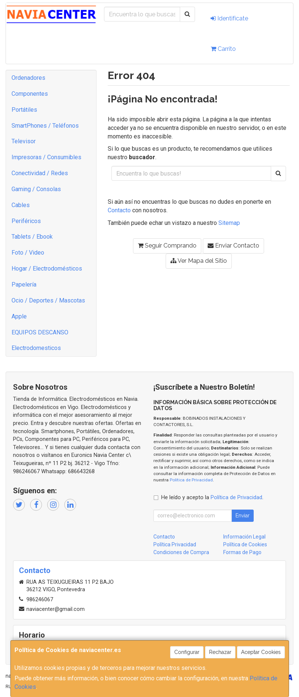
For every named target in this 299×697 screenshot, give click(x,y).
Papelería (24, 284)
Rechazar (220, 652)
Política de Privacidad (191, 479)
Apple (19, 316)
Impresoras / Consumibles (46, 157)
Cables (21, 205)
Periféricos (26, 221)
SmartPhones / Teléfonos (45, 125)
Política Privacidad (174, 544)
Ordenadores (28, 77)
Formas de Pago (242, 552)
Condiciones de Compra (181, 552)
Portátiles (24, 109)
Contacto (119, 210)
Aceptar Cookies (261, 652)
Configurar (186, 652)
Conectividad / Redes (40, 173)
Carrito (223, 48)
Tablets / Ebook (32, 236)
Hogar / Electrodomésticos (47, 268)
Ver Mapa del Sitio (198, 260)
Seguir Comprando (167, 245)
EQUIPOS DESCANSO (40, 332)
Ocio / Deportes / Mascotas (48, 300)
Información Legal (244, 537)
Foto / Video (28, 252)
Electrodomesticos (36, 347)
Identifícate (229, 18)
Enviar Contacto (233, 245)
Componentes (30, 93)
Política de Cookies (245, 544)
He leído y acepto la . (212, 497)
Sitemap (229, 222)
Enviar (242, 515)
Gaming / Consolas (36, 189)
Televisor (24, 141)
